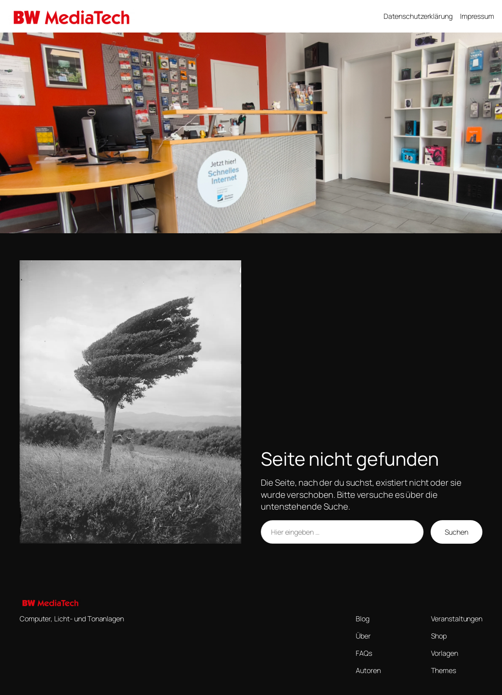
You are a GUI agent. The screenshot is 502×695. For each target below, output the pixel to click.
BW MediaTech (168, 16)
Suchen (456, 532)
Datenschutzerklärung (418, 16)
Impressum (477, 16)
